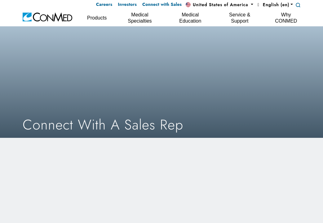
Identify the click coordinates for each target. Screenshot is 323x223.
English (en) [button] (272, 5)
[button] (219, 5)
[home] (47, 16)
